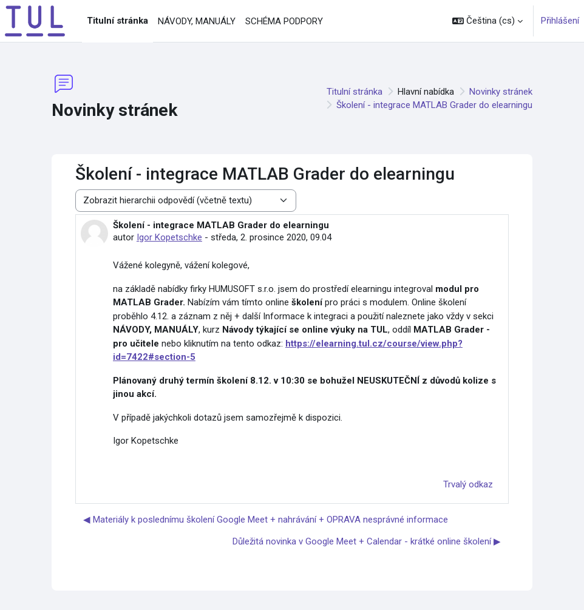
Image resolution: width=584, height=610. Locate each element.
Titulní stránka (354, 91)
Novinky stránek (500, 91)
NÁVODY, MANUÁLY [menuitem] (197, 21)
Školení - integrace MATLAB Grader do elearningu (434, 105)
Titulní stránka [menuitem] (117, 20)
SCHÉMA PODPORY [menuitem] (284, 21)
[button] (487, 21)
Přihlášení (560, 20)
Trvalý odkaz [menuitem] (468, 484)
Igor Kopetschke (169, 237)
